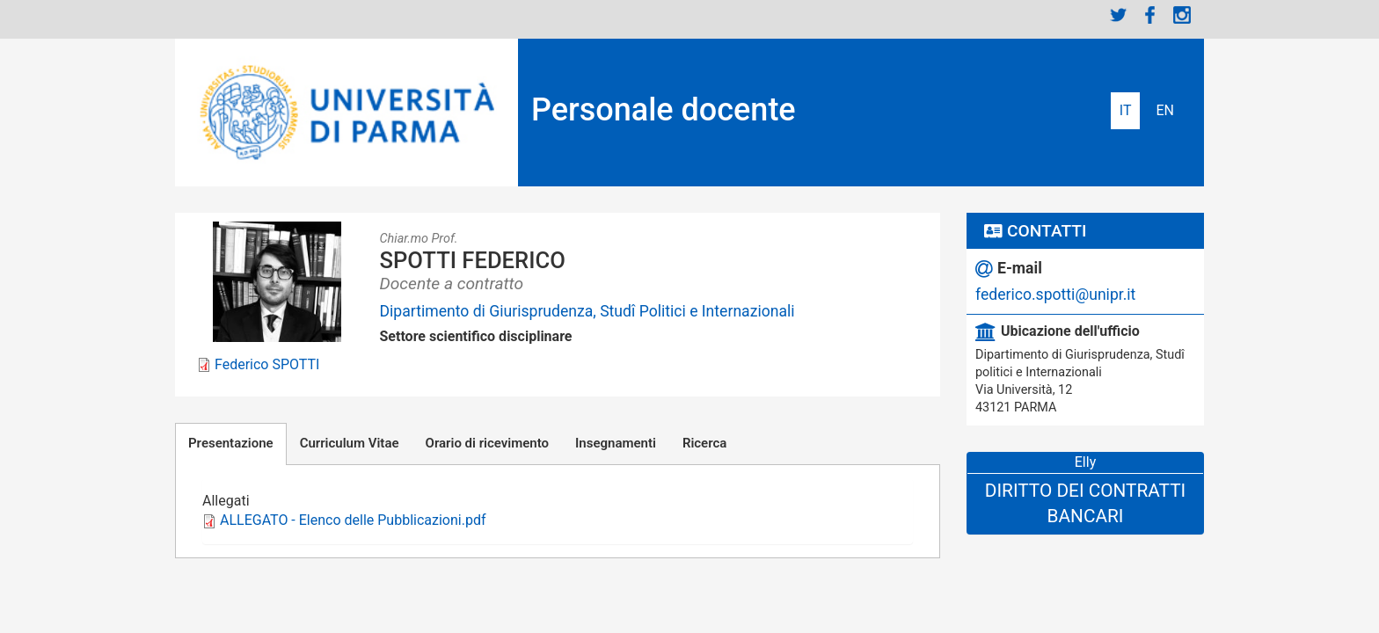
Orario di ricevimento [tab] (487, 443)
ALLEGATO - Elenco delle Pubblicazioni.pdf (353, 520)
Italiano (1126, 110)
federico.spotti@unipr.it (1055, 294)
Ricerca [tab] (704, 443)
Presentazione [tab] (231, 443)
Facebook (1150, 15)
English (1165, 110)
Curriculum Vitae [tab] (349, 443)
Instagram (1182, 15)
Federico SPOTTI (267, 364)
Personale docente (663, 109)
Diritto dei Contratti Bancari (1085, 503)
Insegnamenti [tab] (615, 443)
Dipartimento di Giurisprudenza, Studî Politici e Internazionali (587, 311)
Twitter (1118, 15)
